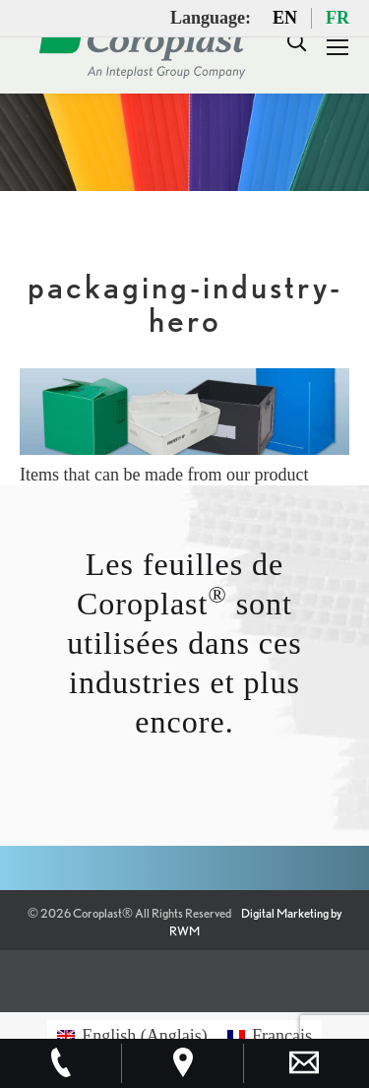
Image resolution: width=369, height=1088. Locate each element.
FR (337, 18)
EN (285, 18)
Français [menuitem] (282, 1036)
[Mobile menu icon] (337, 47)
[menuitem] (132, 1035)
